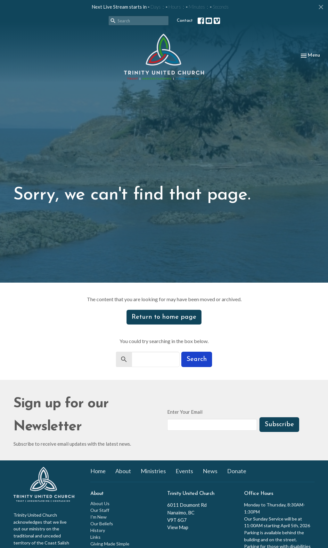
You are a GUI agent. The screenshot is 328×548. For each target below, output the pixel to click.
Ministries (153, 470)
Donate (236, 470)
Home (98, 470)
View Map (177, 527)
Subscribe (279, 424)
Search (196, 359)
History (97, 530)
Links (95, 537)
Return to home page (164, 317)
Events (184, 470)
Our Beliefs (101, 523)
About (123, 470)
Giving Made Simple (109, 543)
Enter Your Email (184, 412)
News (210, 470)
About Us (100, 503)
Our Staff (99, 510)
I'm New (98, 517)
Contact (185, 21)
